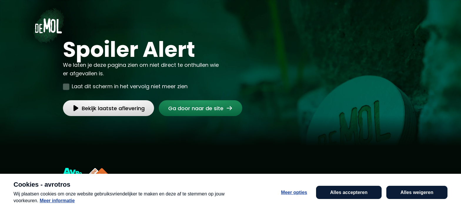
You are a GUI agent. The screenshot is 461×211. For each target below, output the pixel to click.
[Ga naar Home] (48, 23)
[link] (200, 108)
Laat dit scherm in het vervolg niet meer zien (130, 86)
